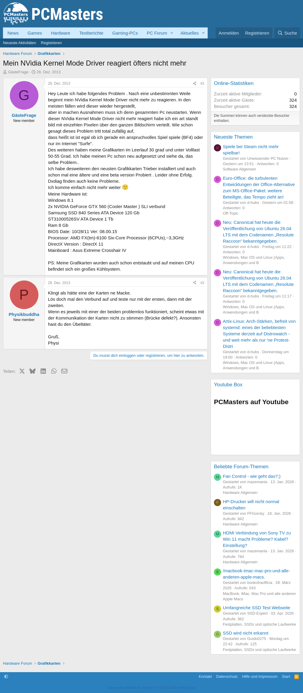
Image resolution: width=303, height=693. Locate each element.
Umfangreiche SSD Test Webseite (256, 607)
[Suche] (287, 32)
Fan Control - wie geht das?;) (251, 476)
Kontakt (205, 676)
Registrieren (51, 43)
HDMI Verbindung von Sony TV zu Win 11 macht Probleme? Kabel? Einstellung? (257, 539)
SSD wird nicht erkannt (245, 632)
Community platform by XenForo (151, 687)
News (13, 32)
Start (286, 676)
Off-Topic (230, 213)
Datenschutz (227, 676)
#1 (202, 83)
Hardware (60, 32)
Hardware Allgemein (240, 492)
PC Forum (157, 32)
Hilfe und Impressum (259, 676)
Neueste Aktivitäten (19, 43)
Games (35, 32)
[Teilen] (194, 83)
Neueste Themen (233, 137)
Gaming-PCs (125, 32)
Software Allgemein (239, 169)
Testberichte (91, 32)
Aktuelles (190, 32)
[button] (172, 32)
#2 (202, 283)
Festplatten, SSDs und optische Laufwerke (259, 624)
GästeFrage (18, 72)
